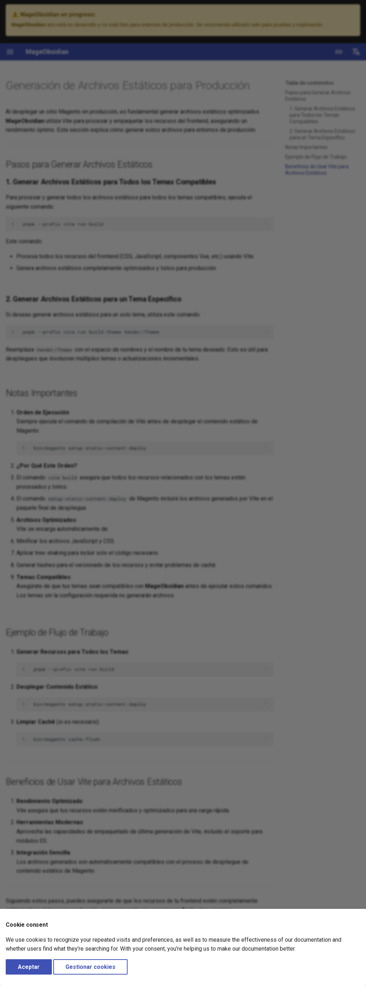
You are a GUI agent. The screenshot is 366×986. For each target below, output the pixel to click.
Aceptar (29, 966)
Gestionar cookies (90, 966)
